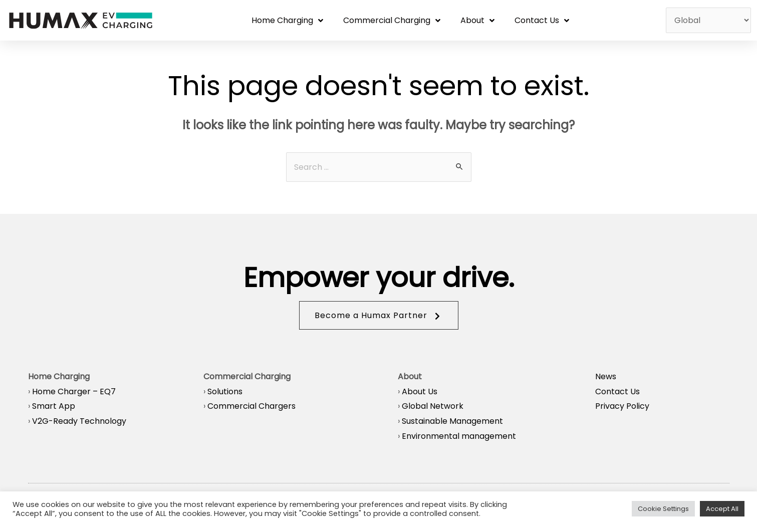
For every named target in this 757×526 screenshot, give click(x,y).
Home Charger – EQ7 (74, 391)
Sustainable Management (452, 421)
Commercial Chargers (251, 406)
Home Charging (287, 21)
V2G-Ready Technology (79, 421)
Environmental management (459, 436)
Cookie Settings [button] (663, 508)
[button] (378, 315)
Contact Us (542, 21)
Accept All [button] (722, 508)
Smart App (53, 406)
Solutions (224, 391)
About (477, 21)
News (605, 376)
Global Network (432, 406)
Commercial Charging (391, 21)
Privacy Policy (622, 406)
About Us (419, 391)
